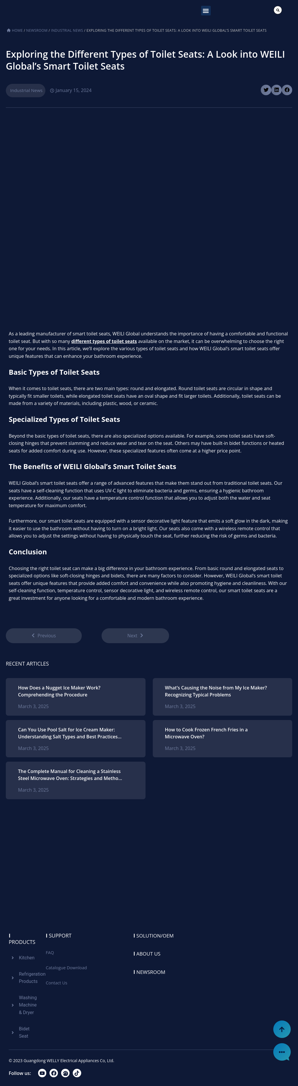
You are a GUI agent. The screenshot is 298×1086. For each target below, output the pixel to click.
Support (59, 935)
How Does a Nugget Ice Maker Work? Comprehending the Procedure (59, 692)
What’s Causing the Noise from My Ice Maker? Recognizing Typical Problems (216, 692)
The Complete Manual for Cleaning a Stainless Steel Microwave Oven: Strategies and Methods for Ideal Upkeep (70, 776)
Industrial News (67, 30)
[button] (206, 10)
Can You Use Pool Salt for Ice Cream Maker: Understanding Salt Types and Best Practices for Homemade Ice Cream (68, 734)
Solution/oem (155, 935)
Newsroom (36, 30)
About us (148, 953)
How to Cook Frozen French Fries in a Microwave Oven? (206, 734)
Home (17, 30)
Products (22, 939)
